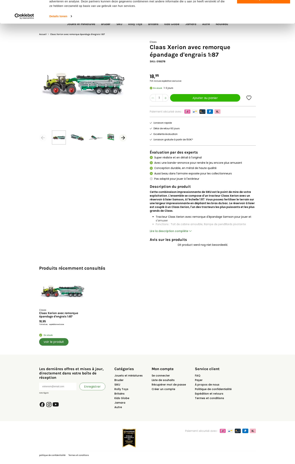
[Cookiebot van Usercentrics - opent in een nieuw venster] (24, 37)
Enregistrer (92, 386)
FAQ (197, 375)
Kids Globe (121, 398)
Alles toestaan (263, 9)
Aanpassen (264, 20)
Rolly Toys (121, 389)
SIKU (117, 384)
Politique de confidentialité (213, 389)
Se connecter (161, 375)
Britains (119, 394)
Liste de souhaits (163, 380)
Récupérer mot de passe (169, 384)
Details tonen (58, 37)
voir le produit (54, 342)
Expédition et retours (209, 394)
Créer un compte (163, 389)
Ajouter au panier (205, 98)
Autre (118, 407)
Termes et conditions (209, 398)
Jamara (119, 403)
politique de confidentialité (52, 455)
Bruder (119, 380)
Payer (199, 380)
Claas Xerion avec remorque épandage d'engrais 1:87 (58, 314)
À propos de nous (207, 384)
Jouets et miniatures (128, 375)
